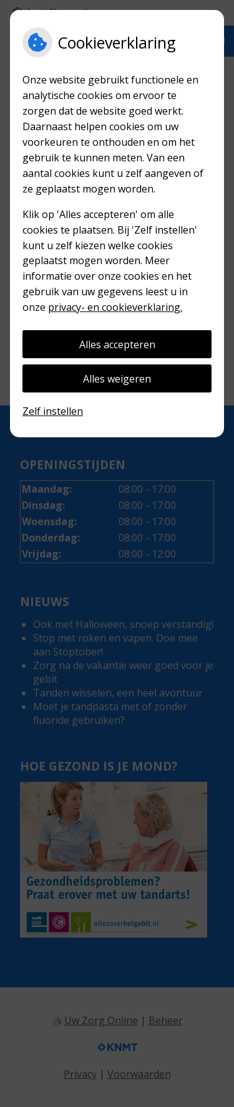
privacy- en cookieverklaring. (115, 307)
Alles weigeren (117, 379)
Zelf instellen (52, 411)
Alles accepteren (117, 344)
